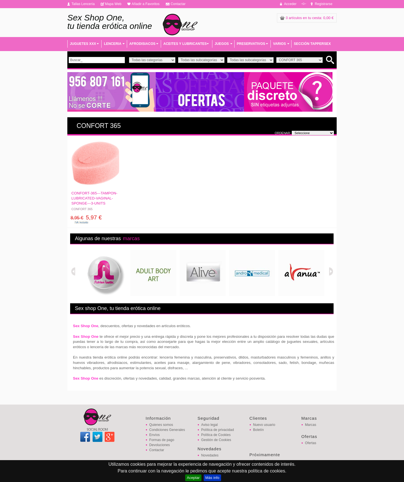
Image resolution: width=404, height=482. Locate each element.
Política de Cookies (216, 435)
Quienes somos (161, 425)
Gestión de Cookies (216, 440)
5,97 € (86, 217)
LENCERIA (112, 44)
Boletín (258, 430)
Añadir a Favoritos (146, 4)
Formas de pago (161, 440)
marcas (131, 238)
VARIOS (279, 44)
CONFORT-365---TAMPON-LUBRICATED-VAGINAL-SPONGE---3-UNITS (95, 198)
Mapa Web (113, 4)
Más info (212, 478)
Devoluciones (159, 445)
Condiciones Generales (167, 430)
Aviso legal (209, 425)
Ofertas (310, 443)
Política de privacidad (217, 430)
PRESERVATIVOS (251, 44)
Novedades (210, 455)
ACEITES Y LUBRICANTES (185, 44)
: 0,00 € (307, 18)
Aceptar (193, 478)
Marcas (310, 425)
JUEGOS (222, 44)
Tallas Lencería (83, 4)
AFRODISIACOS (142, 44)
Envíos (154, 435)
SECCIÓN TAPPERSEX (312, 44)
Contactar (178, 4)
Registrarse (323, 4)
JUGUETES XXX (83, 44)
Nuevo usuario (264, 425)
